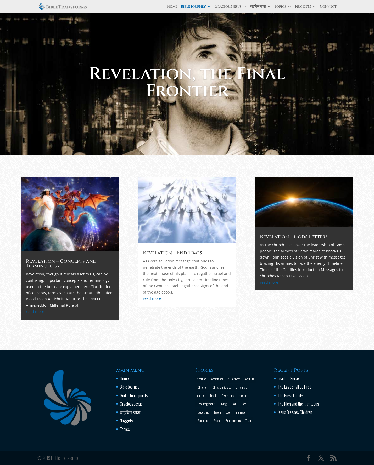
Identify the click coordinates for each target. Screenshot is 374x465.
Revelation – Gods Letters (284, 238)
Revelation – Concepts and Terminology (73, 262)
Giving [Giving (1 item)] (223, 403)
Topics (280, 7)
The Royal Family (290, 395)
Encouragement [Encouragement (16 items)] (205, 403)
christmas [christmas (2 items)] (241, 387)
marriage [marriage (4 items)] (240, 412)
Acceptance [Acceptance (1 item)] (217, 379)
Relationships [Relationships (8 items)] (233, 420)
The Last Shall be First (294, 386)
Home (172, 7)
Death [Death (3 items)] (213, 395)
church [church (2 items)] (201, 395)
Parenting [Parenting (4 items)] (202, 420)
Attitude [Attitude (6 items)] (249, 379)
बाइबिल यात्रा (258, 7)
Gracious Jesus (228, 7)
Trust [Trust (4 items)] (248, 420)
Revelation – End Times (174, 253)
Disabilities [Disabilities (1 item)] (228, 395)
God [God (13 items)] (234, 403)
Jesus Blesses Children (295, 412)
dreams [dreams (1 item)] (243, 395)
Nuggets (303, 7)
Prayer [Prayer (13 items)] (217, 420)
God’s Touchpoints (134, 395)
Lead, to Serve (288, 378)
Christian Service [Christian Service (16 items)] (221, 387)
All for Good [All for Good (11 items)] (234, 379)
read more (49, 306)
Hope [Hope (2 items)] (243, 403)
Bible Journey (193, 7)
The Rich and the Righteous (298, 403)
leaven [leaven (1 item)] (217, 412)
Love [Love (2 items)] (228, 412)
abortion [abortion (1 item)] (201, 379)
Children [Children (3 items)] (202, 387)
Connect (328, 7)
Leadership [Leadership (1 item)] (203, 412)
